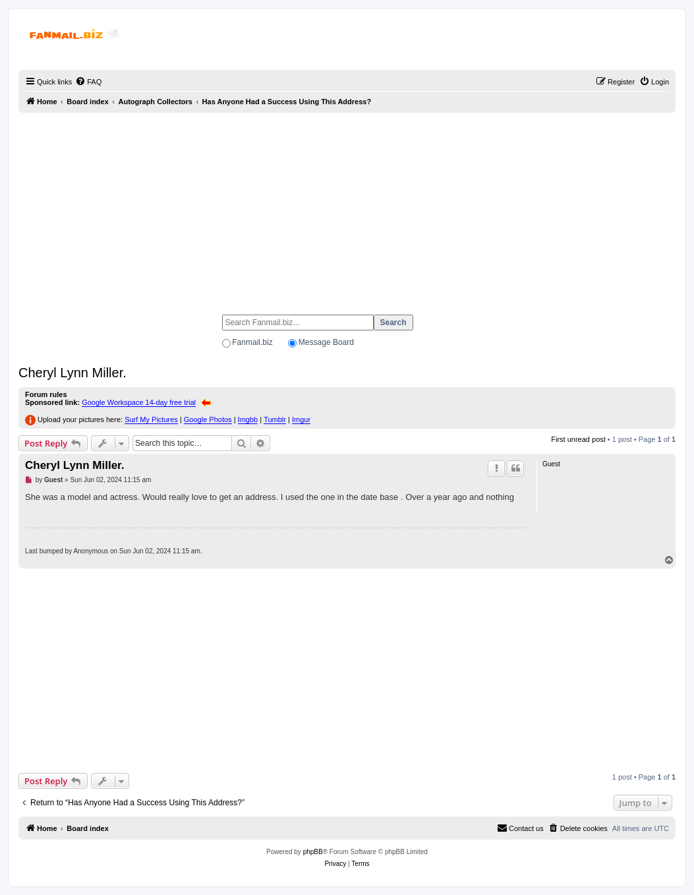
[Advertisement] (347, 207)
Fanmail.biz (252, 342)
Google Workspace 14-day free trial (139, 402)
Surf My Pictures (151, 419)
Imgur (301, 419)
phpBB (313, 851)
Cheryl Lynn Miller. (72, 372)
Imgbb (248, 419)
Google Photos (208, 419)
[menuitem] (88, 82)
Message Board (326, 342)
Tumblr (275, 419)
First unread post (578, 439)
